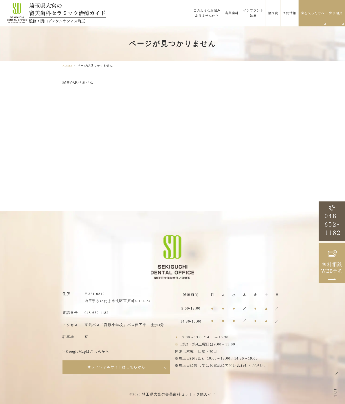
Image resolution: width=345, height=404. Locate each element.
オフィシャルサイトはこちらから (116, 367)
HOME (67, 65)
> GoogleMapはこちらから (85, 351)
